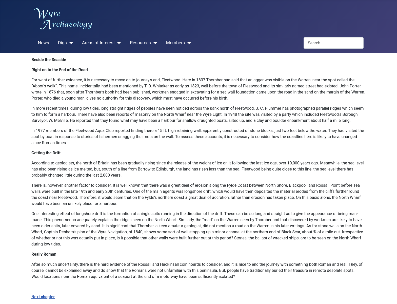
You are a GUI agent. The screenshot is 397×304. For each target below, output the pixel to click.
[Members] (188, 43)
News (43, 42)
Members (175, 42)
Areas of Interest (98, 42)
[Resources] (154, 43)
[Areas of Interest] (118, 43)
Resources (140, 42)
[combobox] (334, 43)
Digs (62, 42)
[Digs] (70, 43)
